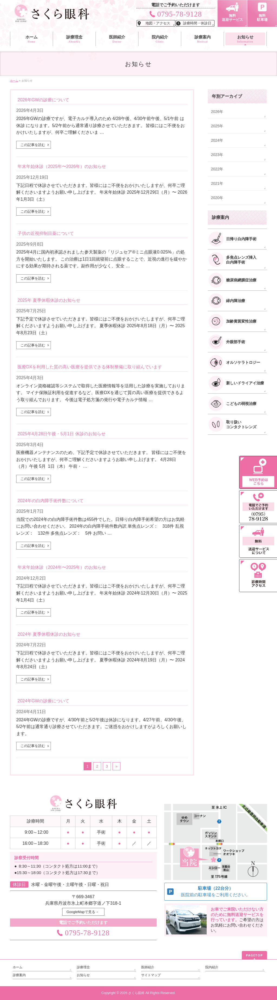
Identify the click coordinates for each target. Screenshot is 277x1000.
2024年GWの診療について (43, 701)
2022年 (217, 169)
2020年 (217, 198)
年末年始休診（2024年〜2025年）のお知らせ (62, 567)
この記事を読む (33, 145)
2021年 (217, 183)
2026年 (217, 111)
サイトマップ (151, 975)
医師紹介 (147, 967)
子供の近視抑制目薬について (46, 233)
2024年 (217, 140)
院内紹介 (211, 967)
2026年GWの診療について (43, 100)
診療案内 (19, 975)
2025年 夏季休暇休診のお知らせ (49, 300)
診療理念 (83, 967)
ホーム (17, 967)
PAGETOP (254, 955)
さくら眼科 (136, 993)
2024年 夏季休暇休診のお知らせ (49, 634)
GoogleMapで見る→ (83, 912)
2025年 (217, 126)
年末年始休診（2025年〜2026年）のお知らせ (62, 166)
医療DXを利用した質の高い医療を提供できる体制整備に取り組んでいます (90, 367)
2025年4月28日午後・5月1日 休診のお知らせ (61, 433)
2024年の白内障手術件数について (51, 500)
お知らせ (83, 975)
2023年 (217, 154)
